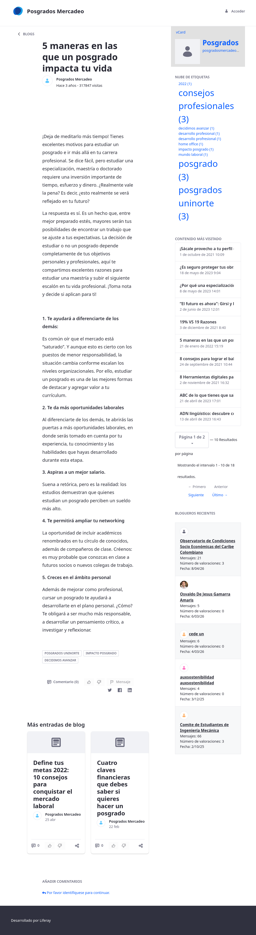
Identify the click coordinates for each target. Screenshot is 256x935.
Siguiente (196, 495)
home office (190, 144)
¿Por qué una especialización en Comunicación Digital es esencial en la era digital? (207, 285)
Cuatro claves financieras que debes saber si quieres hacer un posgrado (113, 787)
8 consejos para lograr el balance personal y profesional (207, 358)
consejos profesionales (206, 106)
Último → (220, 495)
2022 (185, 83)
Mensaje (120, 681)
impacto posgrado (101, 653)
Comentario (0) (62, 681)
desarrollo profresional (199, 138)
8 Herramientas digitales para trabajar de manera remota (207, 377)
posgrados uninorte (61, 653)
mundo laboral (193, 154)
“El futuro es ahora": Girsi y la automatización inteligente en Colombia (207, 303)
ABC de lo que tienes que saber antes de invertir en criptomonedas (207, 395)
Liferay (45, 920)
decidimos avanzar (60, 660)
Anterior (221, 486)
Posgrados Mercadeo (74, 79)
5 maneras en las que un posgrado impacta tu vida (207, 340)
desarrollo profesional (199, 133)
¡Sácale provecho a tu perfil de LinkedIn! (207, 248)
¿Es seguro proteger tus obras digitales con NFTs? (207, 267)
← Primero (197, 486)
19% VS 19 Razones (198, 322)
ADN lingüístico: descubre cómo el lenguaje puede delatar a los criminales (207, 413)
